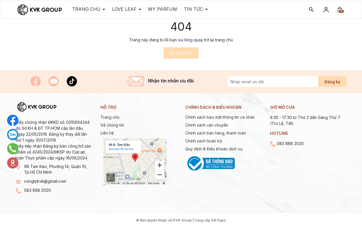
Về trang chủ (181, 52)
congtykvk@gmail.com (45, 181)
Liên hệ (107, 133)
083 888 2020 (37, 190)
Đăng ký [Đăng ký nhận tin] (332, 81)
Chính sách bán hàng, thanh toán (215, 133)
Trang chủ (109, 117)
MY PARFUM (162, 9)
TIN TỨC (194, 9)
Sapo (221, 220)
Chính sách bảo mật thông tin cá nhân (220, 117)
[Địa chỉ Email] (279, 81)
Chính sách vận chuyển (206, 125)
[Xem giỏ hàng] (339, 9)
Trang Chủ (87, 9)
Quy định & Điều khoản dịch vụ (213, 148)
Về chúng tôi (112, 125)
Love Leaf (125, 9)
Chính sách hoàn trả (203, 140)
